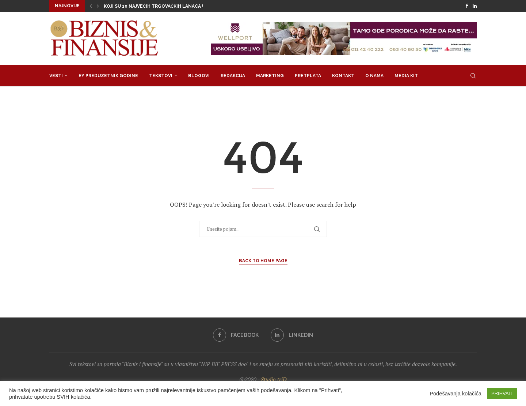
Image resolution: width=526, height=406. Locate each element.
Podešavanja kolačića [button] (455, 393)
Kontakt (343, 75)
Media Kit (406, 75)
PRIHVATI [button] (501, 393)
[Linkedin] (475, 6)
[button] (91, 6)
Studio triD (274, 379)
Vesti (56, 75)
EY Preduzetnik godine (108, 75)
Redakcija (233, 75)
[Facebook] (466, 6)
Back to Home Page (263, 260)
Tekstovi (160, 75)
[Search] (473, 75)
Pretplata (308, 75)
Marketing (270, 75)
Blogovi (199, 75)
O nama (374, 75)
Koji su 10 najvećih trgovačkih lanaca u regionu (166, 6)
